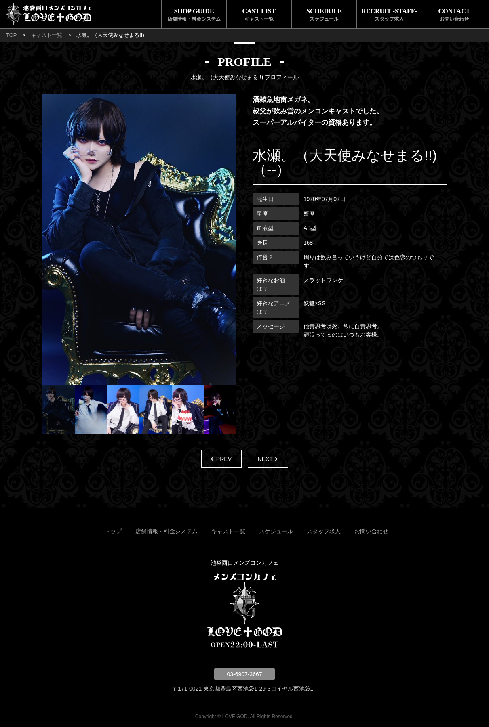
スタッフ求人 (324, 531)
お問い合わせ (371, 531)
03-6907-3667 (244, 674)
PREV (221, 459)
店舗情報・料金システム (166, 531)
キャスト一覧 (46, 35)
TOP (11, 35)
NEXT (268, 459)
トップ (113, 531)
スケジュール (276, 531)
